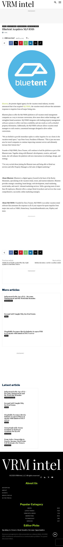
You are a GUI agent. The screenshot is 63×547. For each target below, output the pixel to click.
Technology (22, 26)
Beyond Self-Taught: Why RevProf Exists (20, 314)
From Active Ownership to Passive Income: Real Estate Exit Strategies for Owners (15, 441)
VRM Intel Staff (9, 38)
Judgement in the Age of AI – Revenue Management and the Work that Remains (19, 297)
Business (8, 433)
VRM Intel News (33, 26)
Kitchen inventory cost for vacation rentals (48, 263)
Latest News (12, 26)
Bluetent (5, 104)
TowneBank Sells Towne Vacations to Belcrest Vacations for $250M (13, 429)
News (4, 26)
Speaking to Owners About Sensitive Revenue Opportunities (23, 530)
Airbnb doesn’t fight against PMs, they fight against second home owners (15, 263)
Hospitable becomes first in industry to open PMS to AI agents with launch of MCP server (23, 332)
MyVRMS (27, 106)
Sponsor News (8, 300)
